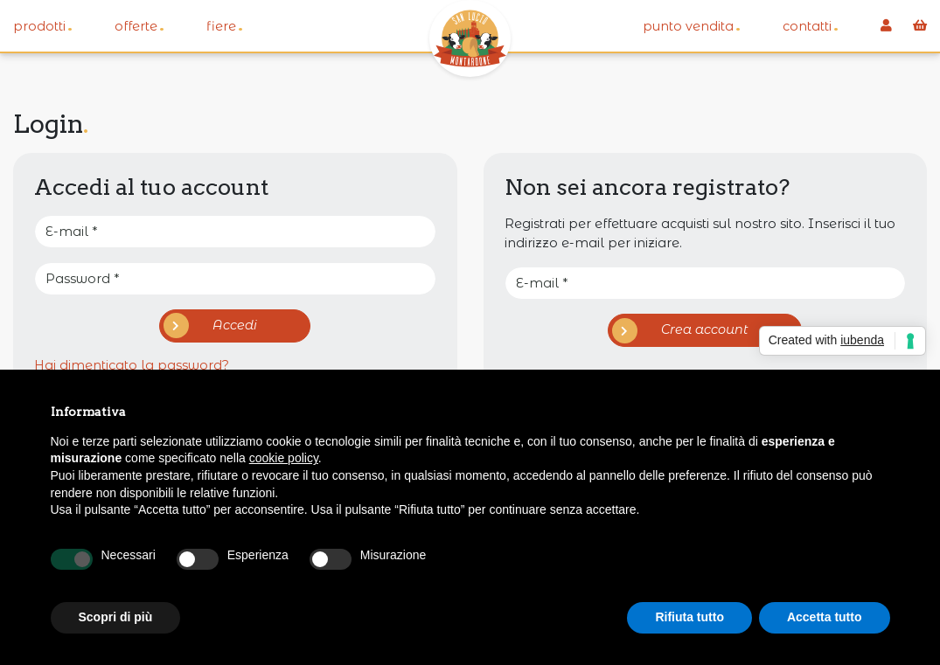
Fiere (224, 25)
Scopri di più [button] (116, 617)
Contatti (811, 25)
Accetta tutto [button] (824, 617)
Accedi (211, 325)
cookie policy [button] (283, 458)
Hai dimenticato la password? (131, 365)
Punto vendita (692, 25)
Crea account (680, 330)
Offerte (139, 25)
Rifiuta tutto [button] (689, 617)
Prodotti (43, 25)
